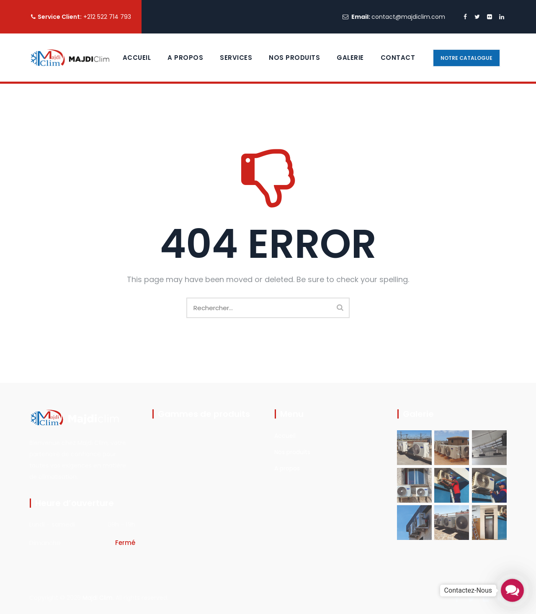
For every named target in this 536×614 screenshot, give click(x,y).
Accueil (137, 57)
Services (236, 57)
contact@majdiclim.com (408, 17)
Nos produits (292, 452)
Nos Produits (294, 57)
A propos (185, 57)
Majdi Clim (97, 597)
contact (398, 57)
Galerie (350, 57)
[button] (512, 590)
